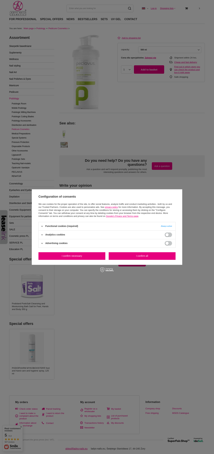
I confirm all (142, 256)
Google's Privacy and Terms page (122, 216)
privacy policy (111, 207)
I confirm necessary (72, 256)
